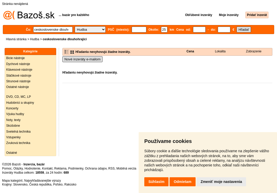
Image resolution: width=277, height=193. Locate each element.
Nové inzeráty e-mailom (82, 59)
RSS (111, 168)
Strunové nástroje (18, 81)
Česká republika (40, 184)
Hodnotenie (32, 168)
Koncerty (12, 108)
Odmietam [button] (182, 182)
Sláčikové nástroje (18, 75)
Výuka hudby (15, 114)
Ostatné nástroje (17, 87)
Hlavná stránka (16, 39)
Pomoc (7, 168)
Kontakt (47, 168)
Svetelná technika (18, 131)
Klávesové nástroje (19, 69)
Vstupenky (13, 137)
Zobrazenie (254, 51)
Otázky (18, 168)
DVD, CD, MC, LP (18, 97)
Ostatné (11, 153)
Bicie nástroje (15, 58)
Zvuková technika (18, 143)
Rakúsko (70, 184)
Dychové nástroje (18, 64)
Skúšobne (13, 125)
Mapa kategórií (12, 180)
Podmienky (75, 168)
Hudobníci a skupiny (20, 102)
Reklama (60, 168)
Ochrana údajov (96, 168)
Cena (190, 51)
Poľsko (58, 184)
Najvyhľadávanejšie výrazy (42, 180)
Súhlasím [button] (156, 182)
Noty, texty (13, 120)
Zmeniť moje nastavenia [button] (221, 182)
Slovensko (20, 184)
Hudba (34, 39)
